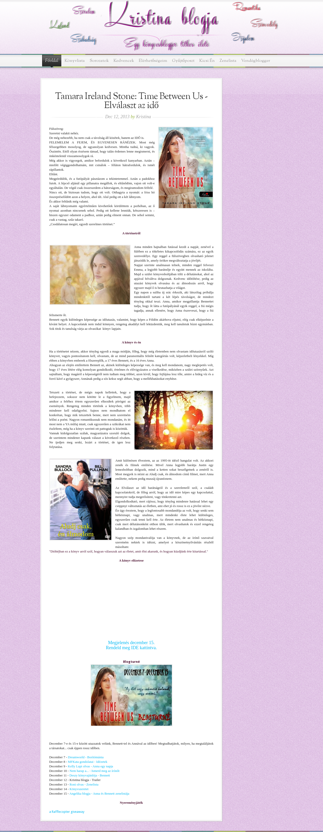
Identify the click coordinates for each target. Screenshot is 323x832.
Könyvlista (75, 61)
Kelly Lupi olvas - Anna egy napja (90, 766)
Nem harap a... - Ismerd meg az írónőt (95, 771)
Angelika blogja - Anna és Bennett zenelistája (99, 793)
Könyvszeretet (78, 789)
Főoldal (51, 61)
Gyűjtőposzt (183, 61)
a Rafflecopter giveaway (66, 812)
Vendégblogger (255, 61)
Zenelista (228, 61)
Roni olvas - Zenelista (84, 784)
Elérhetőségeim (153, 61)
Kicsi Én (207, 61)
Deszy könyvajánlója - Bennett (89, 775)
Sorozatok (99, 61)
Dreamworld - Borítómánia (86, 757)
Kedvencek (124, 61)
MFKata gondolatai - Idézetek (87, 762)
